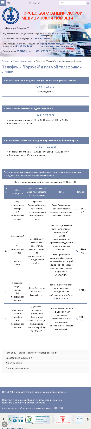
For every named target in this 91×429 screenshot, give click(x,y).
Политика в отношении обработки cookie (23, 402)
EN (39, 3)
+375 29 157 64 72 (43, 51)
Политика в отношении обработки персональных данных (32, 400)
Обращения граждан (23, 61)
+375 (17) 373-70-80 (46, 147)
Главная (6, 61)
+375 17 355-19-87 (60, 33)
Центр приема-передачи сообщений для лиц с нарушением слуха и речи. (58, 45)
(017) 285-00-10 (47, 115)
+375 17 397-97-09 (43, 38)
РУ (30, 3)
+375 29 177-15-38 (23, 46)
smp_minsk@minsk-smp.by (70, 51)
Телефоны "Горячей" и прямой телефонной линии (58, 61)
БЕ (34, 3)
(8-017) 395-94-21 (25, 51)
